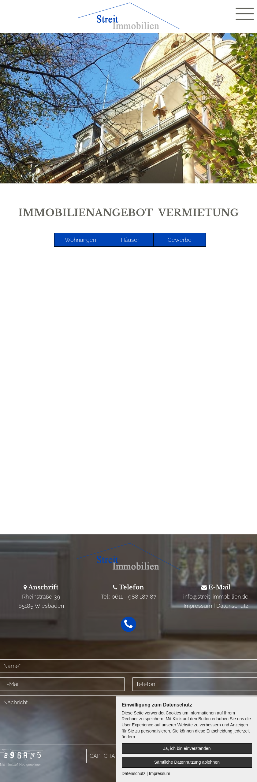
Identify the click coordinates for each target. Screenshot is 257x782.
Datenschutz (232, 606)
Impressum (198, 606)
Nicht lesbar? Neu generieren (21, 764)
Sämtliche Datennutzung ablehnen (187, 762)
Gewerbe (180, 240)
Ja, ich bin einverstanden (187, 748)
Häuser (130, 240)
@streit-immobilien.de (220, 596)
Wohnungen (80, 240)
